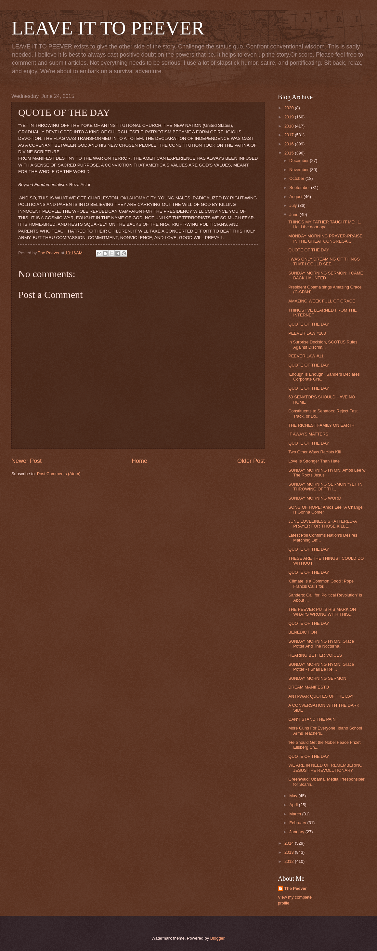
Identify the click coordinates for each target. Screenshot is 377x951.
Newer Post (26, 461)
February (298, 822)
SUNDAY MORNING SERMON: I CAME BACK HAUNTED (325, 275)
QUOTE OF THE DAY (308, 250)
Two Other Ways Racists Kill (314, 451)
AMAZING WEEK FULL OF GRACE (321, 301)
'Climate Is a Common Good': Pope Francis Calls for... (321, 583)
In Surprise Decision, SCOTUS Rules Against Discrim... (323, 344)
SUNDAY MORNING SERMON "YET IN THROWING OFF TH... (325, 486)
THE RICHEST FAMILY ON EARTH (321, 425)
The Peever (295, 888)
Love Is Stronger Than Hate (314, 461)
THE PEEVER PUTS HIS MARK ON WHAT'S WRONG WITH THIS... (322, 612)
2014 (289, 843)
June (294, 214)
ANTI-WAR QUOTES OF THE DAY (321, 696)
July (293, 205)
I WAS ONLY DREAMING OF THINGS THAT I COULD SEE (324, 261)
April (294, 804)
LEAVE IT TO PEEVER (107, 28)
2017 (289, 134)
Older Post (251, 461)
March (295, 813)
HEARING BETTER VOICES (315, 655)
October (297, 178)
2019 (289, 116)
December (299, 160)
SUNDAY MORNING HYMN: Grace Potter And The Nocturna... (321, 644)
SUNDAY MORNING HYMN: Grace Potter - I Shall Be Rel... (321, 667)
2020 (289, 107)
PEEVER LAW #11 (305, 356)
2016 (289, 143)
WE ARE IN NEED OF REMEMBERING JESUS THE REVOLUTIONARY (325, 767)
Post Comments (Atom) (59, 473)
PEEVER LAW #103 (307, 333)
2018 (289, 126)
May (293, 795)
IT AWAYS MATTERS (308, 434)
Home (139, 461)
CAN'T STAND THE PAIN (311, 719)
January (297, 831)
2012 (289, 861)
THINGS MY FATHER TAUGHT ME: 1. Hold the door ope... (324, 224)
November (299, 169)
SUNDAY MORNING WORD (314, 498)
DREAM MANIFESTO (308, 687)
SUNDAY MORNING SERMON (317, 678)
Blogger (217, 938)
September (300, 187)
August (296, 196)
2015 (289, 153)
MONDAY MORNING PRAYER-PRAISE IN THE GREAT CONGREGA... (325, 238)
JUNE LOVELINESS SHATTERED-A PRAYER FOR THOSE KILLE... (322, 524)
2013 (289, 852)
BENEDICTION (302, 632)
